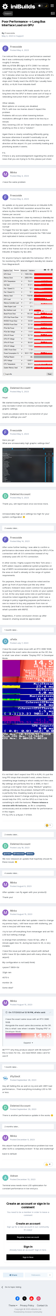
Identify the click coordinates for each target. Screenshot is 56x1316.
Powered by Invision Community (28, 1312)
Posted (19, 50)
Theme (13, 1305)
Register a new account (28, 1237)
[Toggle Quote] (6, 1012)
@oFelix (7, 854)
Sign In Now (28, 1257)
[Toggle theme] (41, 5)
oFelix (37, 1012)
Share (13, 1275)
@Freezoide (18, 854)
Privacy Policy (27, 1305)
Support (20, 36)
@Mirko (30, 854)
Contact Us (42, 1305)
